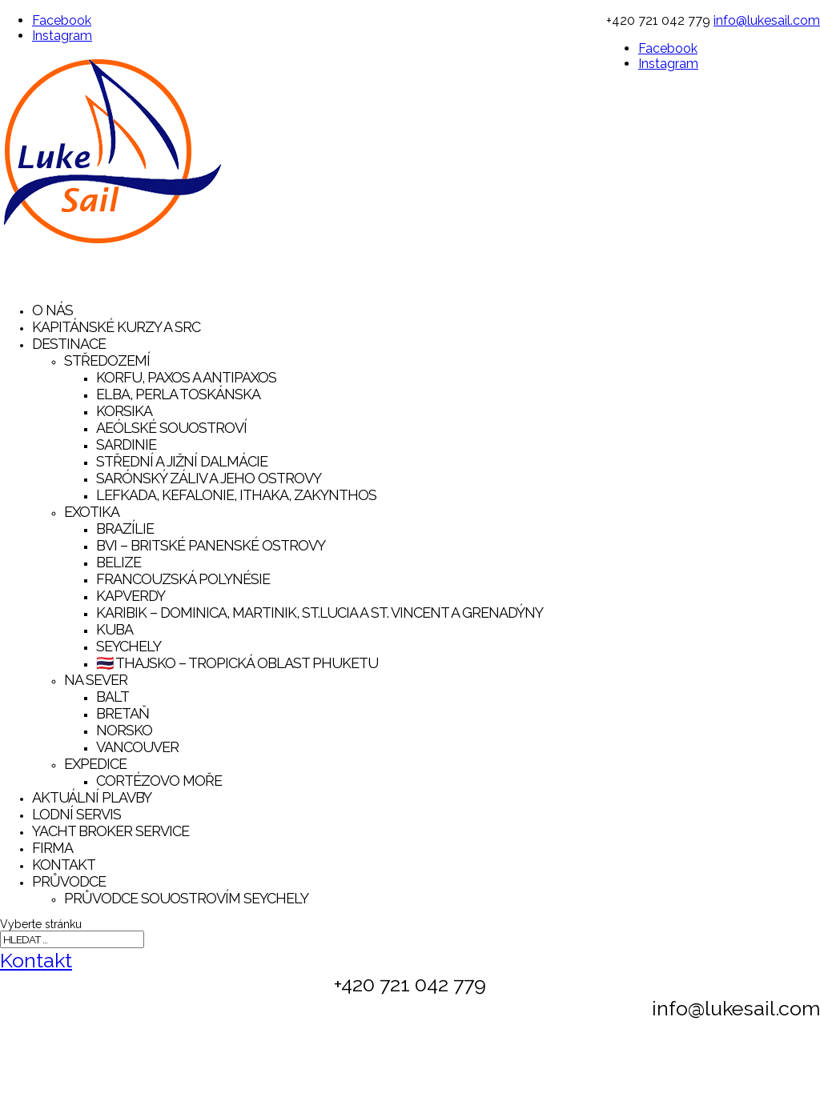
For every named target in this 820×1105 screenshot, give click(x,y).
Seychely (128, 646)
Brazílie (125, 528)
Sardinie (126, 444)
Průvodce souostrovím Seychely (186, 898)
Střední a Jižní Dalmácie (181, 461)
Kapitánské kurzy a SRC (116, 326)
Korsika (124, 410)
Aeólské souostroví (171, 427)
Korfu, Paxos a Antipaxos (186, 377)
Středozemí (107, 360)
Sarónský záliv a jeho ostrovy (208, 478)
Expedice (95, 763)
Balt (112, 696)
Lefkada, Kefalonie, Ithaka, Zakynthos (236, 494)
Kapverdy (130, 595)
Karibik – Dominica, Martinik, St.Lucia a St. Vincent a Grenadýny (319, 612)
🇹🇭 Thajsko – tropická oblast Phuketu (237, 663)
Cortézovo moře (159, 780)
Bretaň (122, 713)
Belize (118, 562)
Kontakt (36, 960)
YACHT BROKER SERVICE (110, 831)
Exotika (91, 511)
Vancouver (137, 747)
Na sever (95, 679)
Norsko (124, 730)
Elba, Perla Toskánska (178, 394)
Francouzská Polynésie (183, 579)
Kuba (114, 629)
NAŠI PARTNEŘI (756, 1084)
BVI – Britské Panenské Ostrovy (210, 545)
